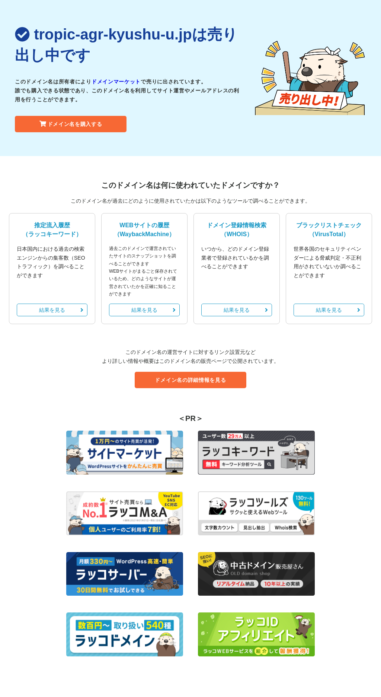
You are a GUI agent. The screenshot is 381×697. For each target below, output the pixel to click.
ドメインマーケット (116, 82)
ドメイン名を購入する (70, 124)
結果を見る (61, 310)
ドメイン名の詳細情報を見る (190, 380)
